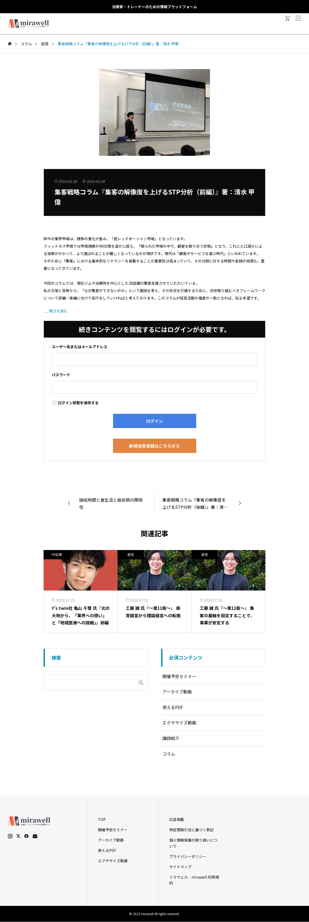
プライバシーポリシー (187, 856)
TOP (102, 819)
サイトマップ (180, 866)
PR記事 (57, 554)
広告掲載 (176, 819)
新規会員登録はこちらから (154, 446)
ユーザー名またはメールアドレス (79, 346)
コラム (168, 754)
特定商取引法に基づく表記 (191, 830)
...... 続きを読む (56, 311)
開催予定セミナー (179, 676)
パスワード (61, 374)
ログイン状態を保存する (76, 402)
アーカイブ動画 (177, 692)
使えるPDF (172, 707)
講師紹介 (170, 738)
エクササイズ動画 (179, 723)
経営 (131, 554)
